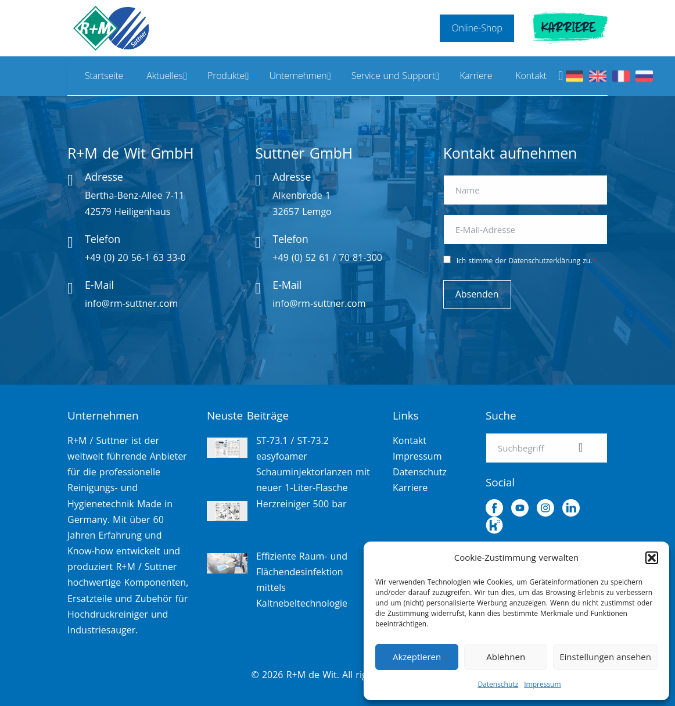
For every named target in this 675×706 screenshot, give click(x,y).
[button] (652, 558)
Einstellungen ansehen (605, 656)
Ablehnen (505, 656)
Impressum (542, 684)
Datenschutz (497, 684)
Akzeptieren (417, 656)
